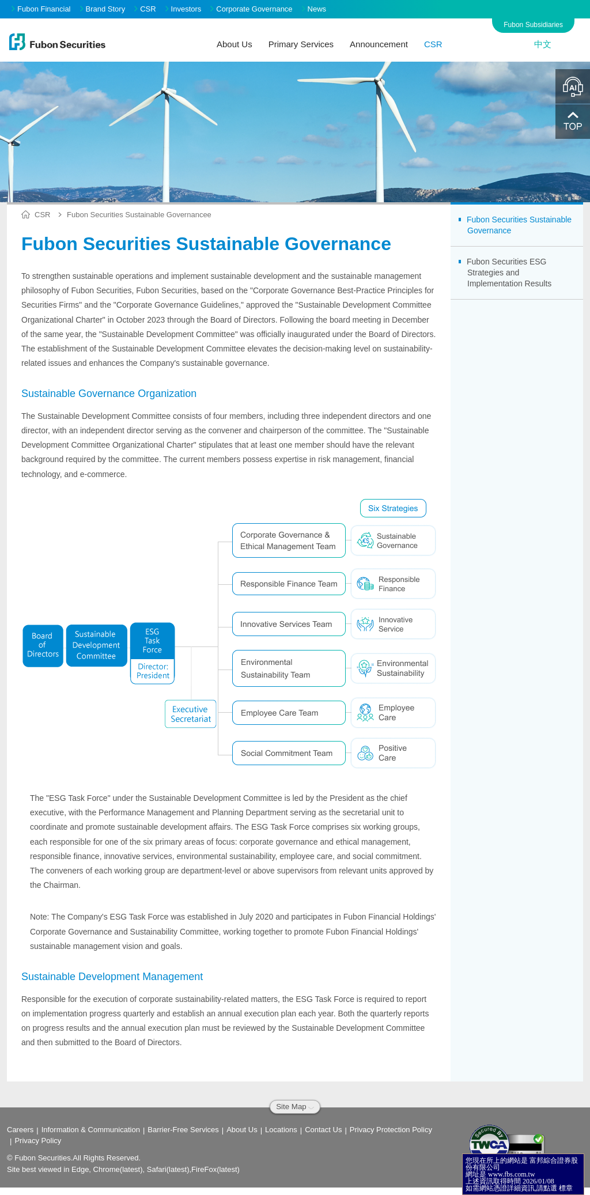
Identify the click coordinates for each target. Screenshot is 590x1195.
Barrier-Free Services (183, 1129)
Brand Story (103, 9)
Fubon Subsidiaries (533, 25)
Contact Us (323, 1129)
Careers (20, 1129)
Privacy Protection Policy (391, 1129)
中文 (542, 44)
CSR (145, 9)
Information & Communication (90, 1129)
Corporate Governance (251, 9)
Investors (183, 9)
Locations (281, 1129)
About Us (241, 1129)
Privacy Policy (37, 1140)
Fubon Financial (41, 9)
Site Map (295, 1106)
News (314, 9)
